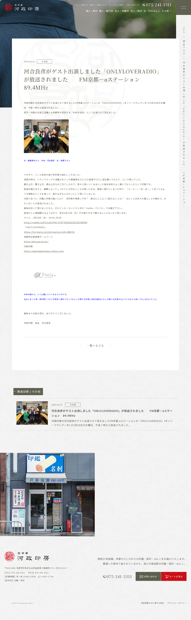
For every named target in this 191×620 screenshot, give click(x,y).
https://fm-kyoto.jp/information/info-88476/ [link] (49, 232)
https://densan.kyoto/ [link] (36, 241)
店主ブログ (183, 48)
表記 (152, 603)
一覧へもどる (95, 345)
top (183, 30)
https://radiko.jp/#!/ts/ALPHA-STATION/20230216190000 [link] (55, 222)
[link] (44, 251)
